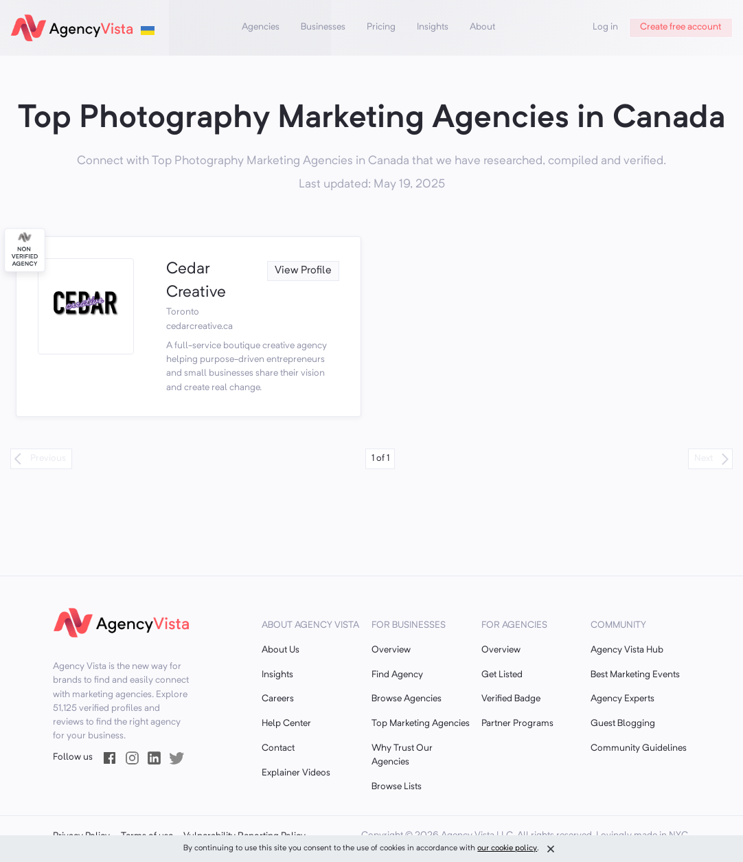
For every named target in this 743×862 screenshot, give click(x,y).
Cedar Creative (196, 282)
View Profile (303, 270)
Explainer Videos (296, 773)
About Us (280, 650)
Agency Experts (622, 698)
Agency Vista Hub (627, 650)
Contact (278, 748)
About (482, 27)
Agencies (260, 27)
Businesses (323, 27)
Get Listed (502, 674)
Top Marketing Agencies (421, 723)
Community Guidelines (639, 748)
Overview (391, 650)
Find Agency (397, 674)
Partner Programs (517, 723)
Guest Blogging (623, 723)
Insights (432, 27)
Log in (605, 27)
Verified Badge (510, 698)
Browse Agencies (407, 698)
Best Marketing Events (635, 674)
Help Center (286, 723)
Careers (278, 698)
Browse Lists (397, 786)
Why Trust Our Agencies (402, 755)
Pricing (381, 27)
